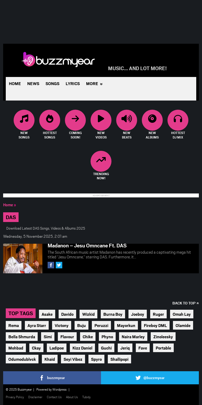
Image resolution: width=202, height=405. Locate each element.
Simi (48, 336)
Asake (47, 314)
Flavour (67, 336)
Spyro (96, 359)
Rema (13, 325)
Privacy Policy (15, 397)
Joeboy (137, 314)
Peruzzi (101, 325)
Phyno (107, 336)
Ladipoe (56, 348)
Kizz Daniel (82, 348)
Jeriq (125, 348)
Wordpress (59, 389)
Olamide (183, 325)
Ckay (36, 348)
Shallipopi (119, 359)
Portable (163, 348)
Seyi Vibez (73, 359)
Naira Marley (133, 336)
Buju (81, 325)
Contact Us (54, 397)
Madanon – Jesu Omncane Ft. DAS (87, 245)
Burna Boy (112, 314)
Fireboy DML (155, 325)
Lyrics (73, 83)
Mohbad (15, 348)
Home (15, 83)
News (33, 83)
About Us (72, 397)
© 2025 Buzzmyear (19, 389)
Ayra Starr (36, 325)
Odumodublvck (22, 359)
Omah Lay (182, 314)
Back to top (183, 303)
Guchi (106, 348)
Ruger (158, 314)
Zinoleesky (163, 336)
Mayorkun (126, 325)
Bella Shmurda (21, 336)
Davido (67, 314)
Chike (88, 336)
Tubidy (86, 397)
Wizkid (88, 314)
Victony (62, 325)
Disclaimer (35, 397)
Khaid (49, 359)
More (92, 83)
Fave (142, 348)
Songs (52, 83)
